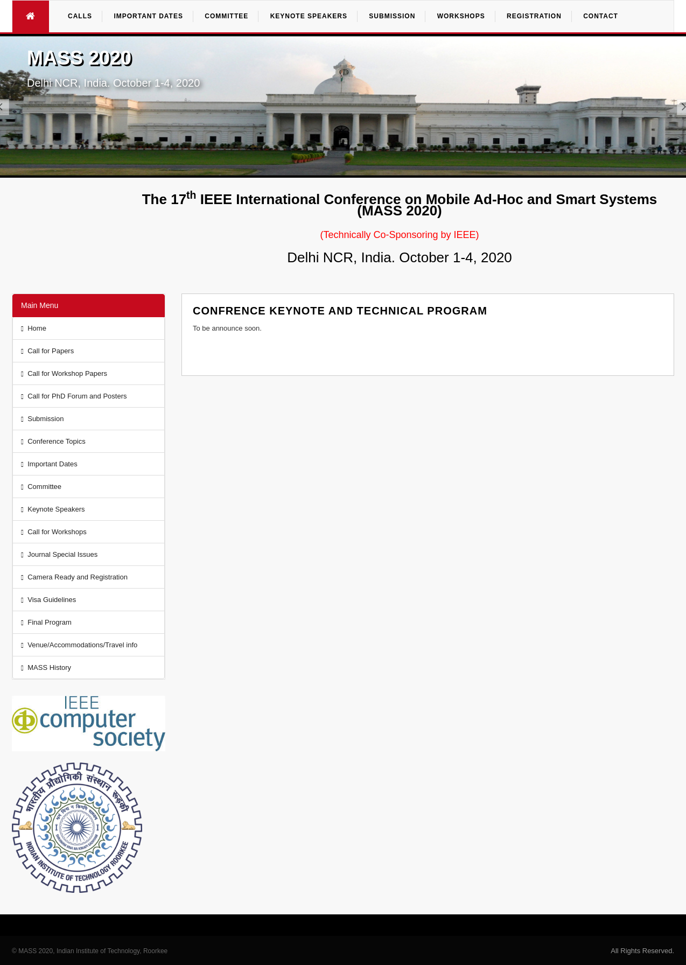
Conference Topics (53, 441)
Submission (42, 419)
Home (33, 328)
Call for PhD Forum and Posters (74, 396)
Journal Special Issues (59, 554)
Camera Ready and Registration (74, 577)
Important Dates (49, 464)
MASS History (46, 667)
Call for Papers (47, 351)
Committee (41, 486)
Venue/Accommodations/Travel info (79, 645)
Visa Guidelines (48, 600)
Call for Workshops (54, 532)
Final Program (46, 622)
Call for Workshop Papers (64, 373)
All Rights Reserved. (642, 951)
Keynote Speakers (53, 509)
